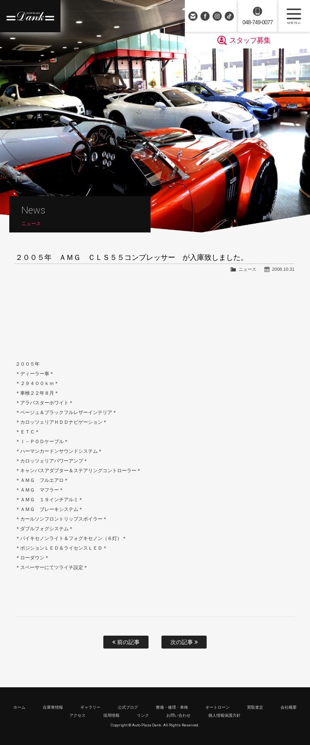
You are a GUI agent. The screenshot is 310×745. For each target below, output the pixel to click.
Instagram (217, 16)
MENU (294, 16)
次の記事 (184, 642)
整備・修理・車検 (172, 707)
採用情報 (111, 715)
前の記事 (126, 642)
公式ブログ (128, 707)
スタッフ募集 (249, 40)
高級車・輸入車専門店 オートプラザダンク (30, 16)
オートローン (217, 707)
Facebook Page (205, 16)
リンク (143, 715)
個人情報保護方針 (224, 715)
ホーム (19, 707)
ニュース (247, 269)
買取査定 (255, 707)
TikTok (229, 16)
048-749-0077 (257, 22)
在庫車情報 (53, 707)
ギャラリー (90, 707)
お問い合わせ (193, 16)
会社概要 (289, 707)
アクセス (77, 715)
